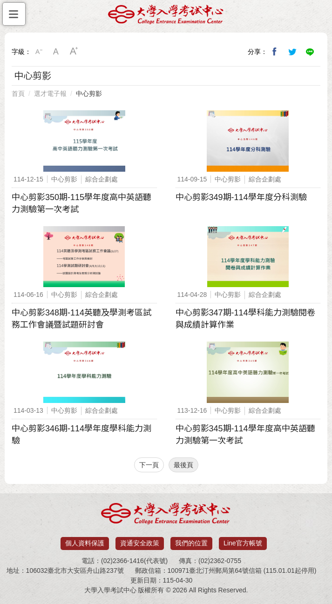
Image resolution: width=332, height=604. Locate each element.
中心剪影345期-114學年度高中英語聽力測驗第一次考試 (245, 434)
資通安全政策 (139, 543)
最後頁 (183, 465)
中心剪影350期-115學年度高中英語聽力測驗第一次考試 (81, 203)
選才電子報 (50, 93)
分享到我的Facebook (274, 51)
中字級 (56, 51)
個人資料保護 (84, 543)
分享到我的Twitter (292, 51)
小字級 (38, 51)
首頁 (18, 93)
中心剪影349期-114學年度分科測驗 (241, 197)
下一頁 (149, 465)
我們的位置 (191, 543)
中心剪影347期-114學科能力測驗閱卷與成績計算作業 (245, 318)
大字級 (74, 51)
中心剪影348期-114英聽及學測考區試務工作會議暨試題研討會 (81, 318)
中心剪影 (89, 93)
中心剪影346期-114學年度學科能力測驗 (81, 434)
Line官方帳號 (243, 543)
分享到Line (310, 51)
